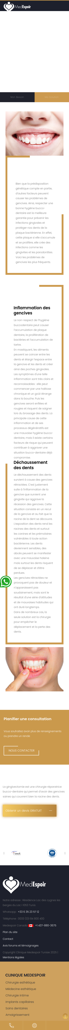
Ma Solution (52, 97)
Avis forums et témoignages (21, 945)
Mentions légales (13, 957)
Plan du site (10, 932)
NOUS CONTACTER (21, 750)
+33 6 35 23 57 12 (28, 912)
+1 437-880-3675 (45, 925)
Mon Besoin (17, 97)
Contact (8, 939)
